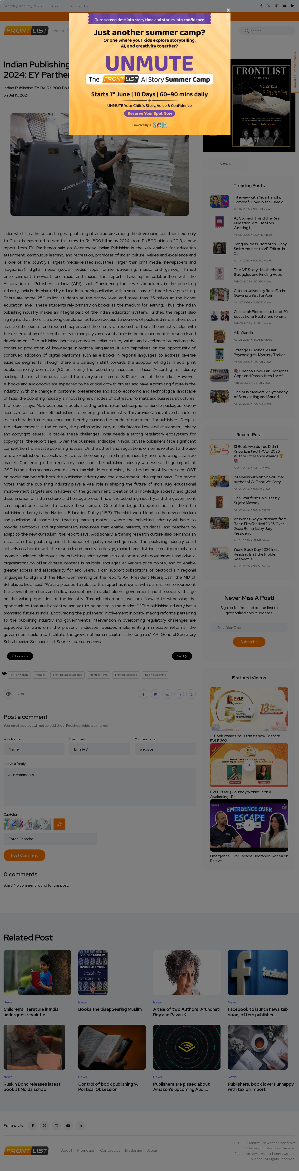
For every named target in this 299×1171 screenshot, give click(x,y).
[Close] (149, 10)
